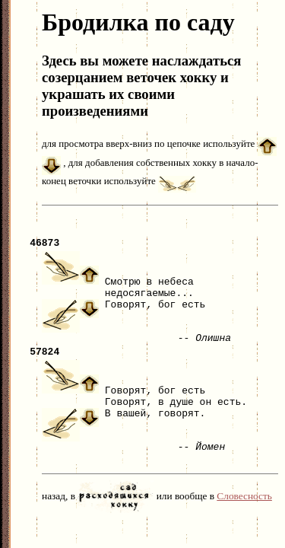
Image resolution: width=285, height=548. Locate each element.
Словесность (244, 509)
